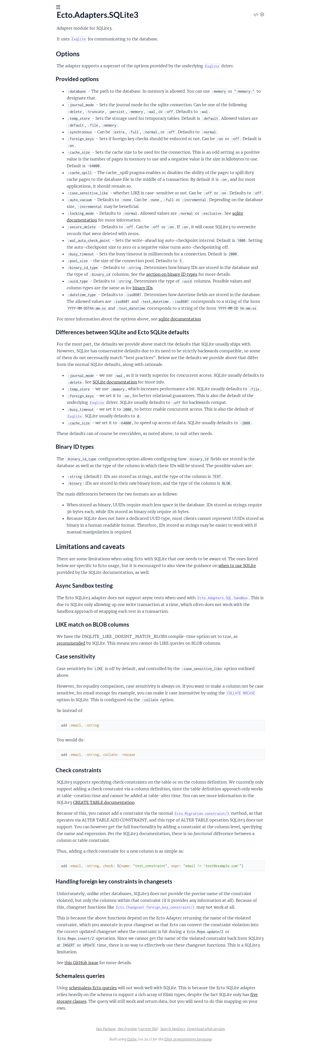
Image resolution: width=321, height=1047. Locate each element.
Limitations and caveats (32, 71)
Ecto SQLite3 (20, 20)
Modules (30, 35)
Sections (15, 59)
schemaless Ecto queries (130, 987)
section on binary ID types (209, 274)
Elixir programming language (226, 1039)
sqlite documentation (217, 318)
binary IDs (180, 287)
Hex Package (143, 1029)
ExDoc (170, 1039)
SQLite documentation (152, 381)
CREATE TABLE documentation (141, 802)
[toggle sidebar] (68, 8)
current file (186, 1029)
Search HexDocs (210, 1029)
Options (19, 66)
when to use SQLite (275, 565)
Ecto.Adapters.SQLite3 (23, 50)
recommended (108, 643)
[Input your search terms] (37, 7)
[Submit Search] (7, 8)
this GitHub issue (119, 962)
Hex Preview (165, 1029)
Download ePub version (244, 1029)
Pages (11, 35)
